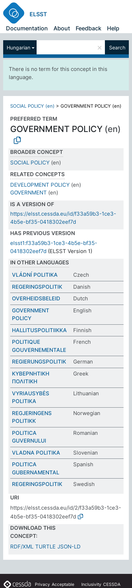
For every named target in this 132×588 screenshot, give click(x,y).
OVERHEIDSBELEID (36, 298)
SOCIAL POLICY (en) (32, 106)
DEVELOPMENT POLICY (40, 184)
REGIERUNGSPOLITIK (39, 361)
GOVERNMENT (28, 192)
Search (117, 47)
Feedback (88, 28)
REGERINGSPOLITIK (37, 286)
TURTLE (45, 546)
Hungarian (18, 47)
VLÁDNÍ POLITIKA (35, 274)
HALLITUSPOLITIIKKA (39, 330)
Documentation (27, 28)
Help (113, 28)
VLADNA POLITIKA (36, 452)
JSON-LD (69, 546)
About (62, 28)
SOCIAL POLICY (30, 162)
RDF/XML (21, 546)
